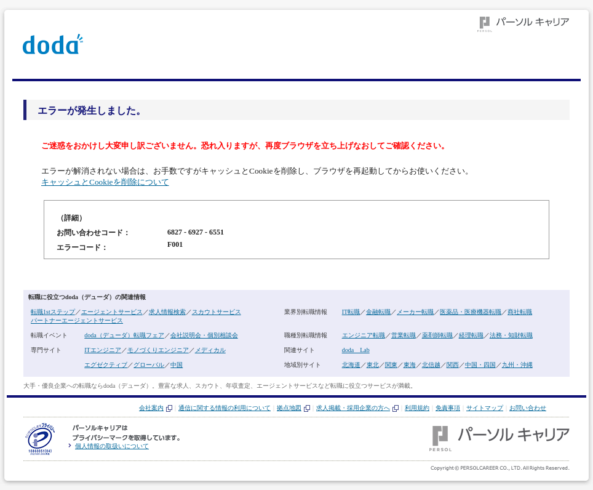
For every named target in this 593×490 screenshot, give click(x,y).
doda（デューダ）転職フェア (124, 335)
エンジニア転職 (363, 335)
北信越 (431, 364)
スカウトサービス (216, 311)
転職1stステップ (53, 311)
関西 (453, 364)
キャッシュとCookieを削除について (105, 182)
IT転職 (351, 311)
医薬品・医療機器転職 (470, 311)
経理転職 (471, 335)
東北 (373, 364)
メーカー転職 (415, 311)
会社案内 (151, 407)
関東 (391, 364)
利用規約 (417, 407)
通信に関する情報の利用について (224, 407)
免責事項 (448, 407)
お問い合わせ (527, 407)
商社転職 (519, 311)
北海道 (351, 364)
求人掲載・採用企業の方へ (353, 407)
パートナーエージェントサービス (77, 320)
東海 (410, 364)
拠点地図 (289, 407)
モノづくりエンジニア (158, 350)
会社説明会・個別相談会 (204, 335)
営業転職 (403, 335)
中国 (176, 364)
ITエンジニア (102, 350)
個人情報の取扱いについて (112, 446)
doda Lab (356, 350)
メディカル (210, 350)
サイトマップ (484, 407)
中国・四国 (480, 364)
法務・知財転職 (511, 335)
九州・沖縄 (517, 364)
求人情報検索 (167, 311)
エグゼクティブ (105, 364)
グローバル (148, 364)
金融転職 (378, 311)
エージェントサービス (112, 311)
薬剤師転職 (437, 335)
